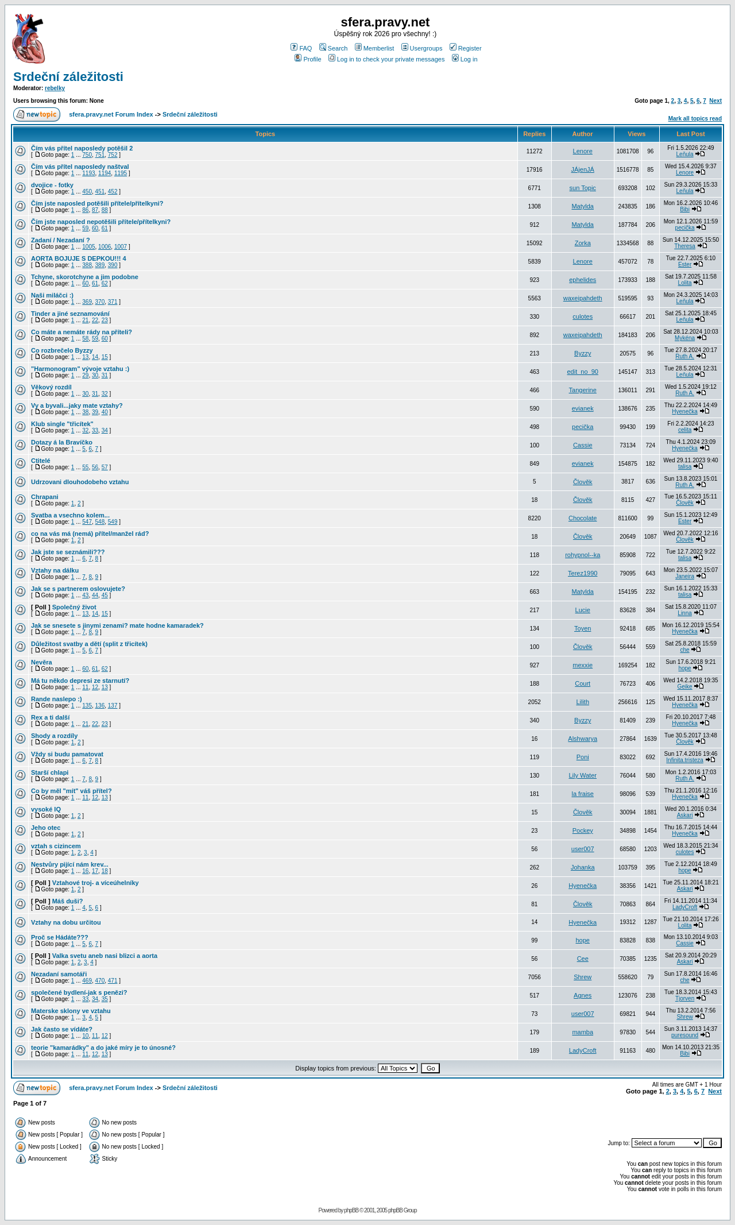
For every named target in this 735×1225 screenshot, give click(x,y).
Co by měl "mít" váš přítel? (71, 790)
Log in (465, 59)
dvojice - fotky (52, 184)
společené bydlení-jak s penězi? (79, 992)
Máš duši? (67, 901)
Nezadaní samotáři (59, 974)
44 (95, 595)
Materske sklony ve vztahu (71, 1010)
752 (113, 155)
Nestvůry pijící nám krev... (70, 864)
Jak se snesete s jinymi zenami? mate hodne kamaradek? (117, 625)
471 (113, 980)
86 (85, 210)
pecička (685, 228)
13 (85, 357)
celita (684, 430)
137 (113, 705)
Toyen (582, 628)
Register (466, 48)
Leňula (685, 154)
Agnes (582, 995)
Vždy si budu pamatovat (67, 754)
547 (87, 522)
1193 (88, 173)
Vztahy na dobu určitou (66, 922)
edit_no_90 (582, 371)
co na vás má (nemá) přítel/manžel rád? (90, 533)
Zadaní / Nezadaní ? (60, 240)
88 (105, 210)
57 (105, 467)
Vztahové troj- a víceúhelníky (95, 882)
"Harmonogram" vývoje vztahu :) (80, 368)
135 (87, 705)
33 (95, 430)
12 (95, 687)
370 (100, 302)
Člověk (583, 481)
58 (85, 338)
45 (105, 595)
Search (333, 48)
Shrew (582, 976)
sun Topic (583, 187)
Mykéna (685, 338)
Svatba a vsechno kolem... (70, 515)
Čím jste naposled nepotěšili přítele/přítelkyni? (101, 221)
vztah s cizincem (56, 846)
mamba (582, 1032)
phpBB (351, 1210)
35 (105, 999)
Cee (583, 958)
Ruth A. (684, 356)
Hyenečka (684, 411)
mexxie (582, 665)
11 (85, 687)
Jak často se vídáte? (61, 1029)
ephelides (582, 279)
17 (95, 871)
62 (105, 283)
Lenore (583, 151)
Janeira (684, 576)
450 (87, 191)
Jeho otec (45, 827)
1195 (120, 173)
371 (113, 302)
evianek (583, 408)
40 (105, 412)
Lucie (582, 609)
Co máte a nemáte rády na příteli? (81, 332)
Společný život (74, 607)
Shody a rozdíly (54, 735)
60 (95, 228)
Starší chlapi (49, 772)
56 (95, 467)
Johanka (583, 867)
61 (105, 228)
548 (100, 522)
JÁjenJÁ (582, 169)
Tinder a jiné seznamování (70, 313)
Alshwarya (582, 738)
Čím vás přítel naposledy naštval (80, 166)
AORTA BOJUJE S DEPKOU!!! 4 (78, 258)
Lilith (582, 701)
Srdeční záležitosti (68, 76)
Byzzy (582, 353)
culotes (582, 316)
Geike (685, 686)
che (685, 650)
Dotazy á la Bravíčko (61, 442)
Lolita (685, 283)
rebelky (55, 88)
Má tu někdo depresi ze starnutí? (80, 680)
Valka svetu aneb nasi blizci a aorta (104, 955)
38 (85, 412)
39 (95, 412)
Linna (684, 613)
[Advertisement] (587, 1117)
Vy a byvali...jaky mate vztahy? (77, 405)
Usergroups (422, 48)
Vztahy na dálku (55, 570)
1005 (88, 247)
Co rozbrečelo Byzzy (62, 350)
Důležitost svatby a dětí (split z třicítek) (89, 643)
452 (113, 191)
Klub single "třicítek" (62, 423)
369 (87, 302)
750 (87, 155)
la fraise (582, 793)
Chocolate (582, 518)
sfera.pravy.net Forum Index (111, 114)
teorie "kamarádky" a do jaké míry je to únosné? (103, 1047)
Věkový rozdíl (51, 387)
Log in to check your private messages (386, 59)
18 (105, 871)
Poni (583, 756)
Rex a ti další (50, 717)
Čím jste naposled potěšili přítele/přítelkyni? (97, 203)
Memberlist (374, 48)
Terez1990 (582, 573)
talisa (684, 466)
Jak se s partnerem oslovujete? (78, 588)
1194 (104, 173)
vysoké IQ (46, 809)
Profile (308, 59)
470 (100, 980)
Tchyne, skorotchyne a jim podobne (84, 276)
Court (582, 683)
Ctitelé (41, 460)
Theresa (684, 246)
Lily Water (582, 775)
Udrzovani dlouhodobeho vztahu (80, 481)
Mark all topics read (695, 118)
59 (85, 228)
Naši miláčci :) (52, 295)
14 (95, 357)
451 (100, 191)
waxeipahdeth (582, 298)
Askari (685, 815)
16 (85, 871)
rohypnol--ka (582, 554)
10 (85, 1036)
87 (95, 210)
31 (105, 375)
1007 (120, 247)
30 (95, 375)
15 (105, 357)
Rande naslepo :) (56, 698)
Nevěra (41, 662)
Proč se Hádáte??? (59, 937)
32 (105, 394)
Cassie (583, 445)
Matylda (582, 206)
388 (87, 265)
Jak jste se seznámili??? (68, 551)
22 (95, 320)
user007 (582, 848)
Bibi (685, 209)
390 (113, 265)
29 (85, 375)
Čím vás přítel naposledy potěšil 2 (82, 148)
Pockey (582, 830)
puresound (684, 1035)
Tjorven (684, 998)
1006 (104, 247)
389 (100, 265)
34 (105, 430)
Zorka (583, 242)
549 (113, 522)
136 (100, 705)
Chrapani (45, 496)
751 (100, 155)
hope (684, 668)
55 (85, 467)
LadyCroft (684, 907)
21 (85, 320)
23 (105, 320)
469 (87, 980)
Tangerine (583, 390)
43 (85, 595)
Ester (684, 264)
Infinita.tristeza (684, 760)
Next (715, 101)
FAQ (301, 48)
